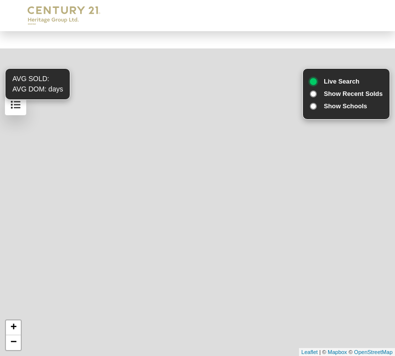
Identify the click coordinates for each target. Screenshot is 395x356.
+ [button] (13, 327)
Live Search (341, 81)
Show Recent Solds (353, 93)
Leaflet (309, 352)
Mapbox (337, 352)
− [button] (13, 342)
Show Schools (345, 106)
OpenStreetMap (373, 352)
